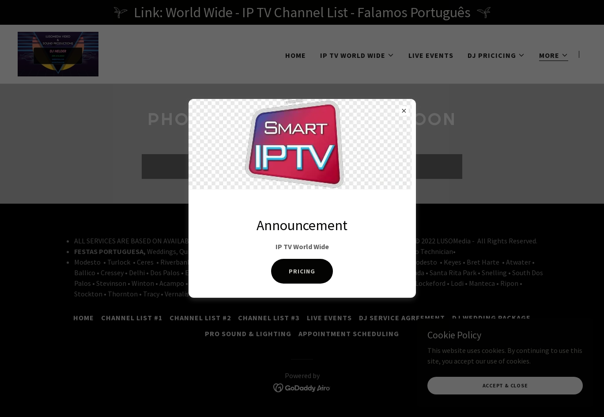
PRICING (302, 271)
